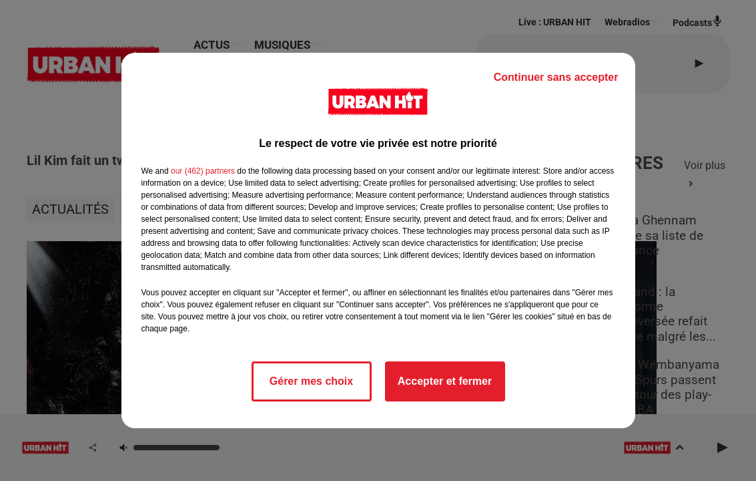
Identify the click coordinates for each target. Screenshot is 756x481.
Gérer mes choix (311, 381)
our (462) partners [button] (203, 171)
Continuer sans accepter (556, 77)
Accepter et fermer (445, 381)
